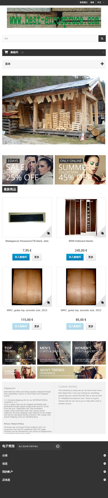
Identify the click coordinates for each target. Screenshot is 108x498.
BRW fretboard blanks (81, 241)
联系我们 (84, 2)
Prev (92, 148)
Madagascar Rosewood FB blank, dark (27, 241)
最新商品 (10, 189)
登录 (92, 2)
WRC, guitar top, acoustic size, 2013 (27, 310)
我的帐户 (7, 471)
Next (100, 148)
